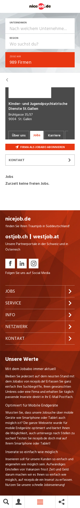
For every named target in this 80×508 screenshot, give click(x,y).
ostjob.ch (16, 236)
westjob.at (46, 236)
